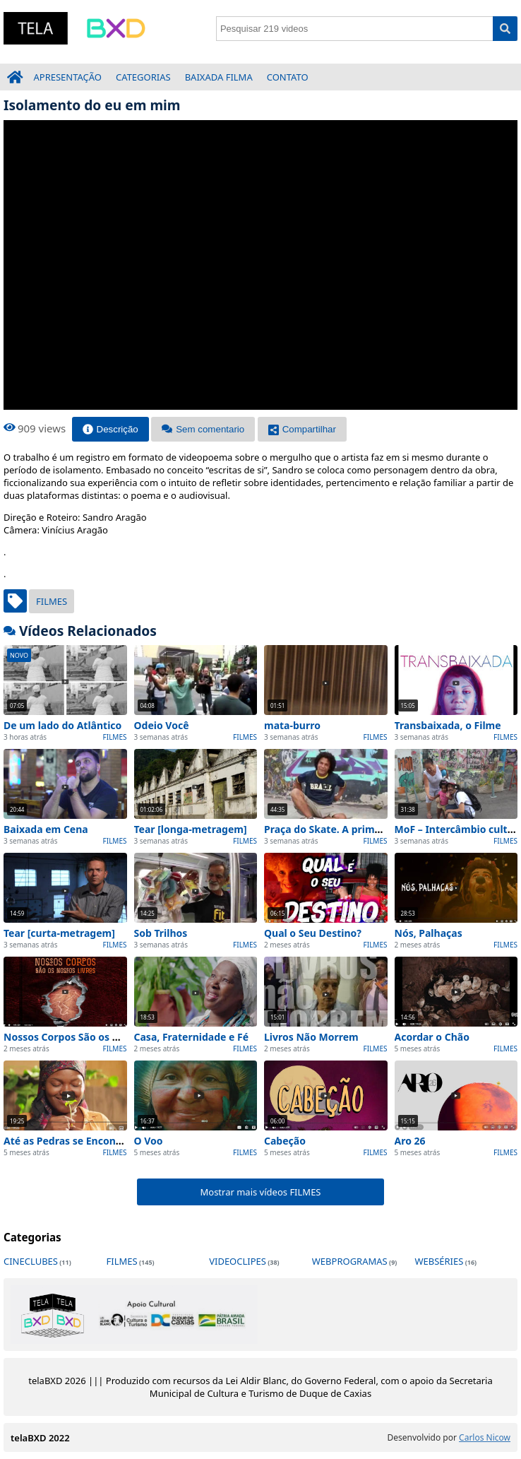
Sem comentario (203, 429)
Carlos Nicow (484, 1437)
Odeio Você (161, 725)
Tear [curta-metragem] (59, 933)
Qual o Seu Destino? (312, 933)
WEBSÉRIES (438, 1261)
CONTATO (288, 77)
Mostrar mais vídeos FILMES (260, 1192)
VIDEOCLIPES (237, 1261)
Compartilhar (302, 429)
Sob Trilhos (161, 933)
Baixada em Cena (46, 829)
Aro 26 (410, 1140)
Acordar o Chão (432, 1037)
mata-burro (292, 725)
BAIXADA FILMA (219, 77)
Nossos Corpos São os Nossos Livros (91, 1037)
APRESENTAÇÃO (68, 77)
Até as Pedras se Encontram (72, 1140)
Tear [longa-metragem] (190, 829)
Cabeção (285, 1140)
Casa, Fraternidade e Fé (191, 1037)
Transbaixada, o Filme (448, 725)
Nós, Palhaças (428, 933)
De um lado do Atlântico (62, 725)
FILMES (51, 601)
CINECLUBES (31, 1261)
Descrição (110, 429)
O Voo (148, 1140)
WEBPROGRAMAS (350, 1261)
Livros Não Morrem (311, 1037)
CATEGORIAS (143, 77)
